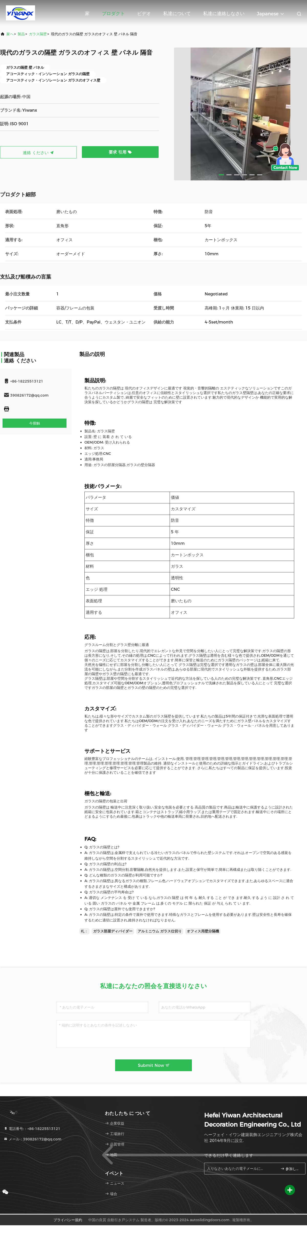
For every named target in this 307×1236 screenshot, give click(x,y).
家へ (10, 34)
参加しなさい (290, 1168)
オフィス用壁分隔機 (203, 931)
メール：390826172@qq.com (32, 1139)
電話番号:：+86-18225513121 (32, 1128)
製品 (21, 34)
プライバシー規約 (67, 1220)
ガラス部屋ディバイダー (113, 931)
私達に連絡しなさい (224, 13)
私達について (177, 13)
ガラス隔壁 (38, 34)
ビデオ (144, 13)
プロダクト (113, 13)
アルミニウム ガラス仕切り (160, 931)
